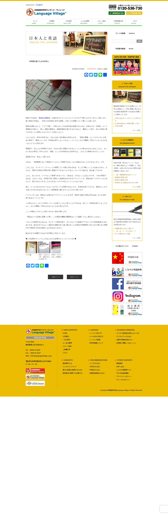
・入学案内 (65, 336)
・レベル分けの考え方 (95, 336)
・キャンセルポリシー (122, 380)
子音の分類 (119, 126)
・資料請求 (118, 363)
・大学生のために (94, 366)
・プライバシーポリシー (123, 376)
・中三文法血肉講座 (122, 373)
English (39, 5)
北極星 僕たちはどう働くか (124, 228)
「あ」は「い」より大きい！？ (125, 231)
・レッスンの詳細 (94, 340)
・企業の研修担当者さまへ (124, 340)
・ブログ (64, 353)
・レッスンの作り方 (95, 333)
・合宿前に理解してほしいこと (125, 343)
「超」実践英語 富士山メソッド (126, 175)
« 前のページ (55, 277)
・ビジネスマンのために (123, 336)
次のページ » (74, 277)
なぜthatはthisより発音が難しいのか (127, 123)
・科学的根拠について (95, 343)
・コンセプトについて (68, 366)
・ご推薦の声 (65, 349)
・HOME (64, 333)
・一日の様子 (65, 340)
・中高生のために (94, 370)
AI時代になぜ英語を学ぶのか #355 (126, 182)
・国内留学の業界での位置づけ (71, 373)
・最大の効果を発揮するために (71, 370)
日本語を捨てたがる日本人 (39, 61)
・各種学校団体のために (96, 373)
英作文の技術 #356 (121, 180)
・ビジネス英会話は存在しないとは (127, 333)
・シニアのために (94, 363)
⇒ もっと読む (136, 130)
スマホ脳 (28, 255)
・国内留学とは (66, 363)
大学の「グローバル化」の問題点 (57, 256)
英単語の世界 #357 (121, 177)
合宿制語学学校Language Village (117, 390)
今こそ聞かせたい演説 (122, 234)
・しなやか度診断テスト (123, 370)
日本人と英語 (102, 69)
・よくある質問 (66, 343)
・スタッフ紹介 (66, 346)
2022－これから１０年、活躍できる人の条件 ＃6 (44, 257)
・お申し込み (119, 366)
